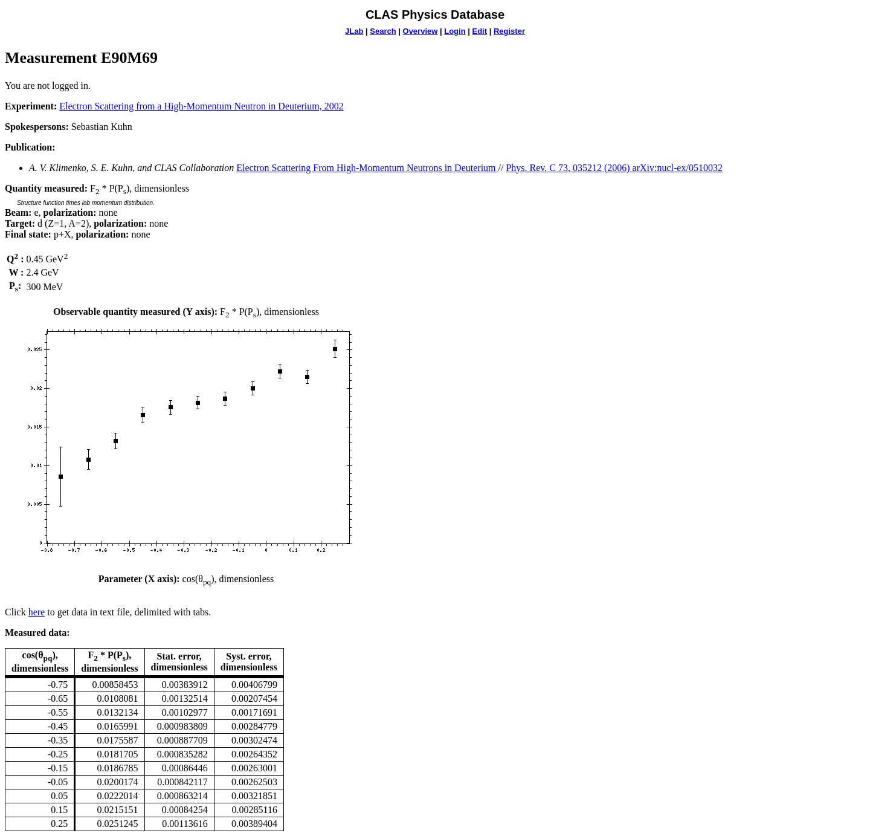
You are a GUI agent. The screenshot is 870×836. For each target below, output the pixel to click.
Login (454, 31)
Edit (479, 31)
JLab (354, 31)
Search (383, 31)
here (36, 612)
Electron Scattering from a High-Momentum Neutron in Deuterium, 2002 (201, 106)
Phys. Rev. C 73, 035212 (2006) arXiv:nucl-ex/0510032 (614, 168)
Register (509, 31)
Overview (420, 31)
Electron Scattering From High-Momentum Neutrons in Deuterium (367, 168)
